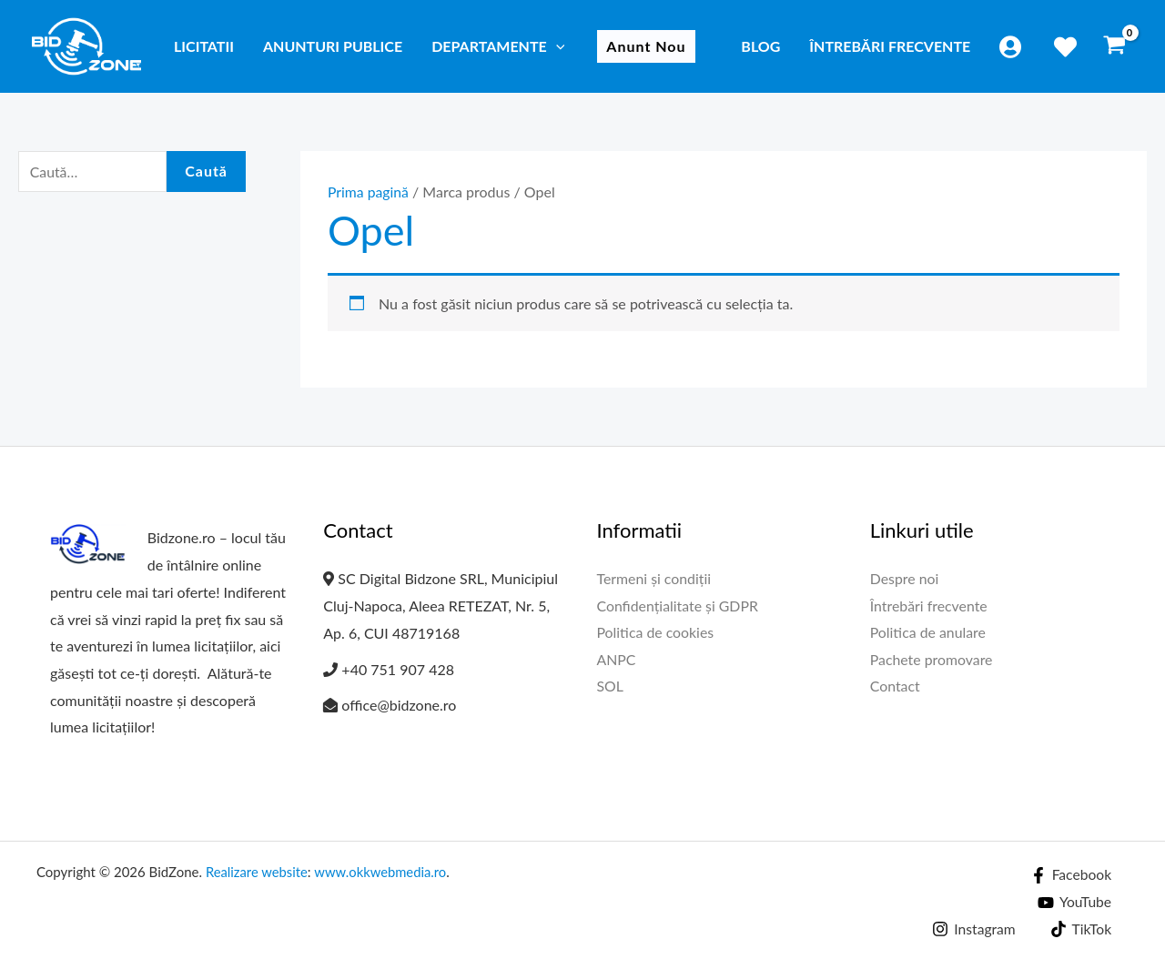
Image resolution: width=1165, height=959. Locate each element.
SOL (610, 686)
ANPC (616, 660)
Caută (206, 171)
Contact (895, 686)
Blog (760, 46)
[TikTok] (1080, 929)
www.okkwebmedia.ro (383, 871)
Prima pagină (369, 191)
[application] (556, 46)
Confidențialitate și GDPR (678, 605)
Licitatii (204, 46)
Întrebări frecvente (889, 46)
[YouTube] (1073, 902)
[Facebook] (1070, 875)
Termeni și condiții (655, 578)
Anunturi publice (332, 46)
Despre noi (904, 578)
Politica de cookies (656, 632)
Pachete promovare (932, 660)
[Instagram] (972, 929)
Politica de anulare (928, 632)
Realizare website (257, 871)
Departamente (497, 46)
